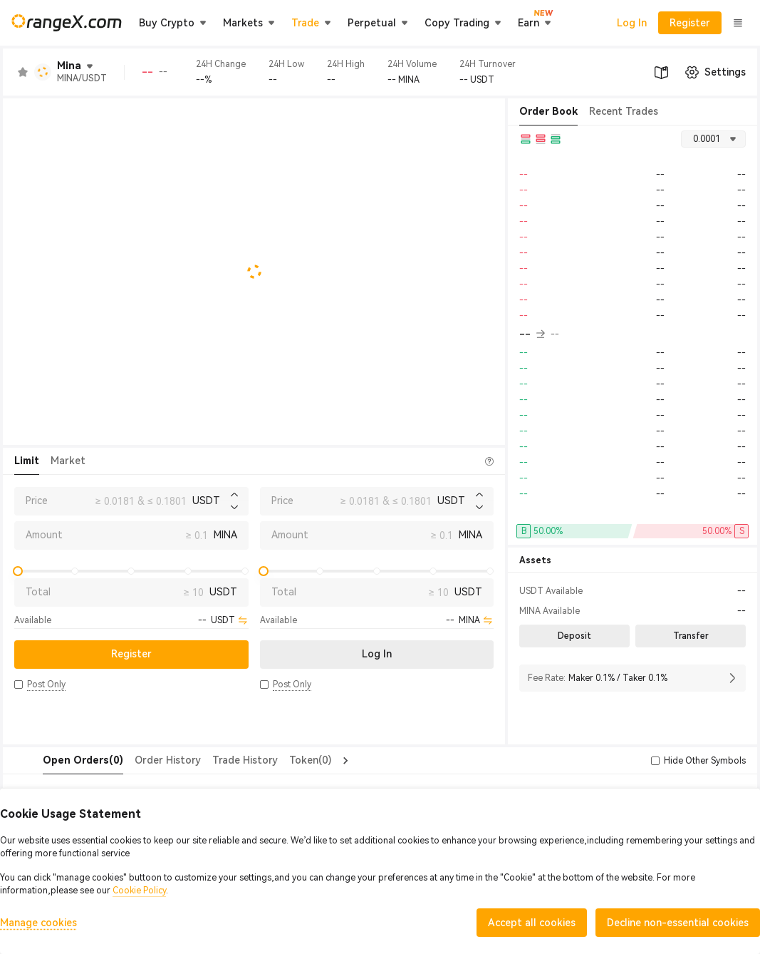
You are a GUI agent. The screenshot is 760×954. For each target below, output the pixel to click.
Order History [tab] (139, 760)
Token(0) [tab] (282, 760)
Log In (632, 23)
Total (38, 591)
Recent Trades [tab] (623, 111)
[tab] (54, 760)
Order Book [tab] (548, 111)
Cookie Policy (139, 891)
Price (37, 500)
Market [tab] (68, 460)
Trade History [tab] (216, 760)
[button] (18, 684)
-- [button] (532, 334)
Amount (44, 534)
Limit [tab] (26, 460)
